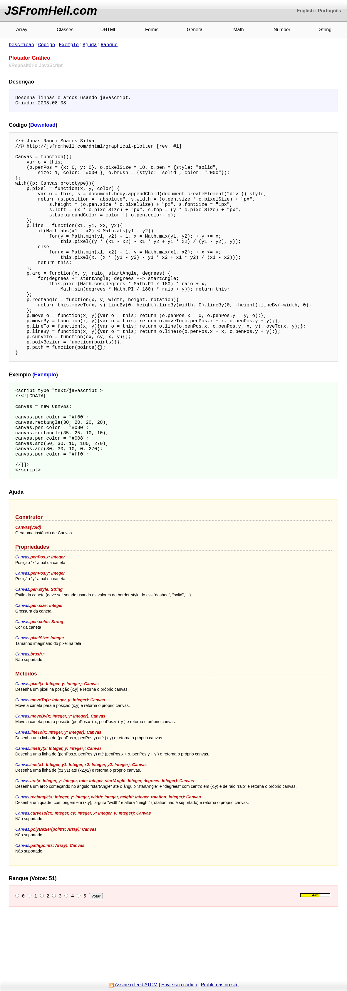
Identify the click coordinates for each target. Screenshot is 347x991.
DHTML (108, 29)
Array (21, 29)
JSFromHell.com (50, 10)
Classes (65, 29)
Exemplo (69, 44)
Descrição (21, 44)
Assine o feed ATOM (133, 984)
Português (329, 10)
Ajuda (90, 44)
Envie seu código (179, 984)
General (195, 29)
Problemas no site (220, 984)
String (325, 29)
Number (282, 29)
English (305, 10)
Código (46, 44)
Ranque (109, 44)
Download (43, 127)
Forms (151, 29)
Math (238, 29)
